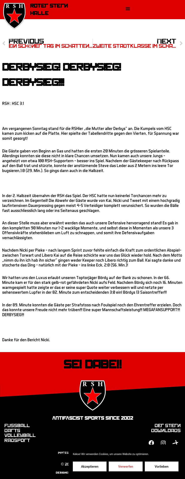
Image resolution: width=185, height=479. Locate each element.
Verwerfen (125, 467)
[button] (127, 8)
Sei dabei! (92, 364)
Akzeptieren (89, 467)
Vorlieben (161, 467)
